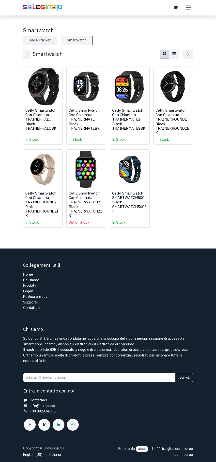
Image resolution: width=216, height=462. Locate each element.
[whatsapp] (73, 425)
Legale (28, 291)
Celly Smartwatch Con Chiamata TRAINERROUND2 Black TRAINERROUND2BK (172, 123)
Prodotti (29, 285)
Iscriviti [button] (184, 377)
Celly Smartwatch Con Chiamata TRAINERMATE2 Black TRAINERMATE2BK (128, 120)
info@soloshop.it (44, 406)
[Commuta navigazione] (188, 8)
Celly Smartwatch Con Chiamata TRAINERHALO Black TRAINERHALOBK (40, 120)
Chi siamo (31, 280)
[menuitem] (32, 454)
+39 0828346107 (43, 411)
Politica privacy (35, 296)
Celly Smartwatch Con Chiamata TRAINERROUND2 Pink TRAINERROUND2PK (42, 205)
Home (28, 274)
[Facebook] (30, 425)
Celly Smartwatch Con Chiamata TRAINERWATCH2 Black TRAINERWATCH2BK (86, 205)
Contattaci (31, 307)
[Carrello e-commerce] (175, 8)
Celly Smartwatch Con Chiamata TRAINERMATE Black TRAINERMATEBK (84, 120)
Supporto (30, 302)
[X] (44, 425)
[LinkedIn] (58, 425)
